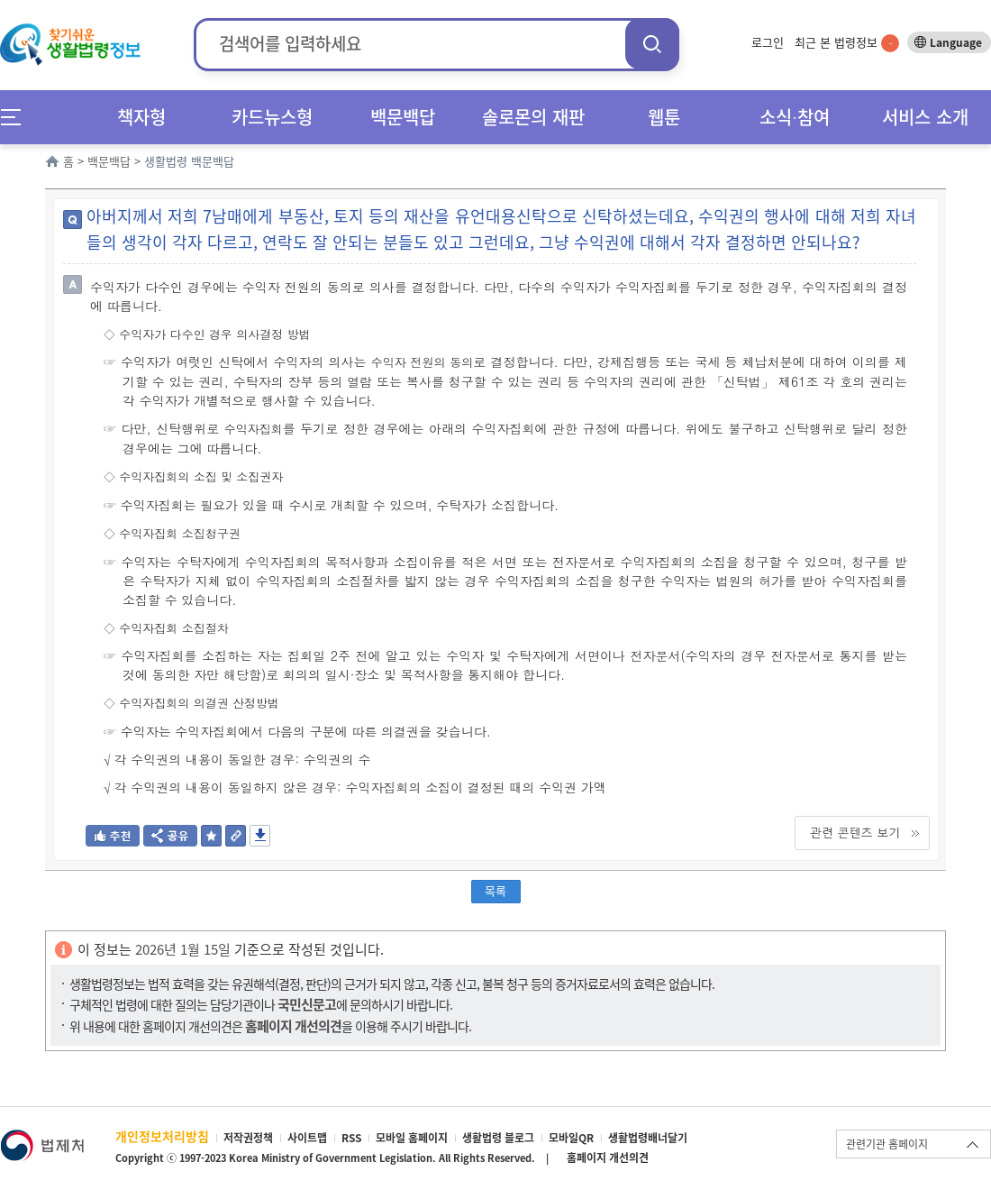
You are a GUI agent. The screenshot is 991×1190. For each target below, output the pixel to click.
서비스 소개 (925, 117)
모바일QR (571, 1138)
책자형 (141, 117)
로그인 (767, 41)
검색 (652, 43)
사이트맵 (307, 1138)
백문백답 (402, 117)
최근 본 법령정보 (847, 41)
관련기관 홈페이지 (887, 1144)
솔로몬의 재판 (533, 117)
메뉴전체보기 (16, 117)
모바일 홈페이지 (412, 1138)
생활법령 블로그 (498, 1138)
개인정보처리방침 (162, 1136)
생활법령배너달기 (647, 1138)
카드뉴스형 (272, 117)
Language (956, 42)
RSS (351, 1138)
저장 (260, 836)
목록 (495, 890)
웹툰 (664, 117)
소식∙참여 (794, 117)
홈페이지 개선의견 (608, 1157)
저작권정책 (248, 1138)
